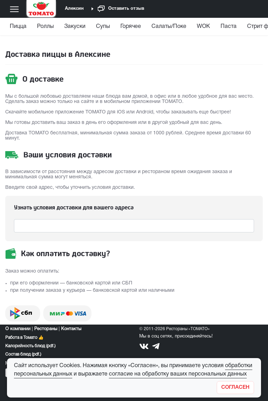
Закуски (74, 26)
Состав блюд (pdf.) (23, 354)
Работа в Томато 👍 (24, 338)
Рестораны (45, 329)
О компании (17, 329)
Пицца (18, 26)
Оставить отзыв (121, 9)
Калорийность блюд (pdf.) (30, 346)
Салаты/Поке (168, 26)
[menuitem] (19, 28)
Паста (229, 26)
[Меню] (14, 9)
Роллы (45, 26)
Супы (103, 26)
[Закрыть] (235, 387)
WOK (203, 26)
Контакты (71, 329)
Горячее (130, 26)
